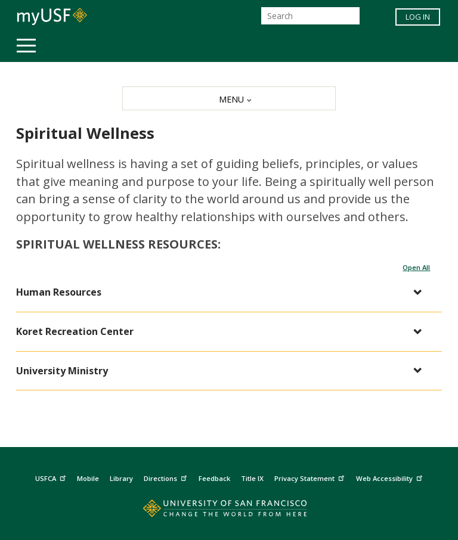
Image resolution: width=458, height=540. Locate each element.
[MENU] (228, 98)
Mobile (88, 478)
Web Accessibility (390, 476)
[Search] (310, 15)
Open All (416, 267)
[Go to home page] (229, 511)
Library (121, 478)
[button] (223, 292)
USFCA (52, 476)
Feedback (214, 478)
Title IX (252, 478)
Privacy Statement (310, 476)
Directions (167, 476)
